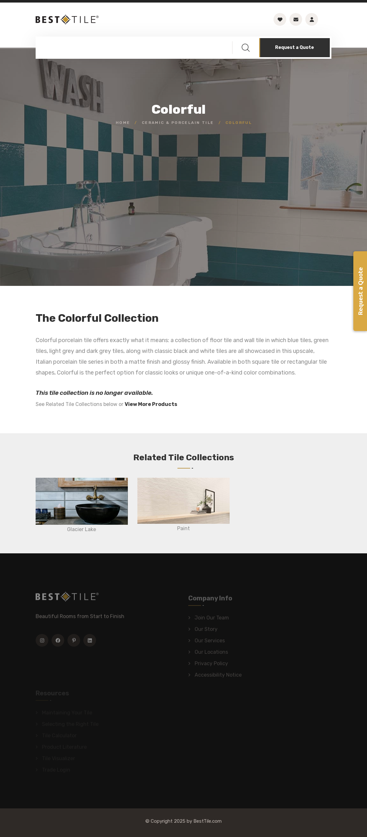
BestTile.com (207, 821)
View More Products (151, 404)
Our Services (210, 642)
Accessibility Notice (218, 676)
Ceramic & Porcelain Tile (178, 122)
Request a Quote (294, 47)
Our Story (206, 631)
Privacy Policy (211, 665)
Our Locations (211, 654)
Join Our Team (212, 619)
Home (123, 122)
